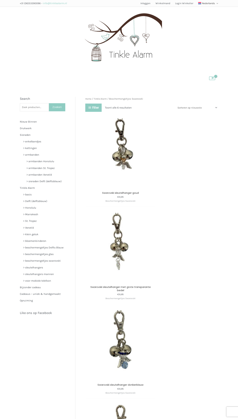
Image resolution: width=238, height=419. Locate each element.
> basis (27, 195)
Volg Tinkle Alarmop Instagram (93, 367)
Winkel (125, 356)
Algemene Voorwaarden (135, 376)
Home (88, 98)
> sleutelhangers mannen (38, 274)
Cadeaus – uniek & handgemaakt (40, 294)
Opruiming (26, 301)
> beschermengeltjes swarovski (42, 261)
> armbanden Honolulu (40, 162)
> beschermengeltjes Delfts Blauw (43, 248)
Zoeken (57, 107)
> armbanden (31, 155)
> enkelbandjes (32, 142)
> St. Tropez (30, 221)
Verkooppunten (130, 361)
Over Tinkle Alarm (149, 356)
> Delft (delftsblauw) (35, 201)
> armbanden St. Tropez (40, 168)
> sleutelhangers (33, 268)
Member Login (130, 371)
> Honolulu (29, 208)
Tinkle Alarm (27, 188)
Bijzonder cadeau (30, 288)
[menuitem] (206, 3)
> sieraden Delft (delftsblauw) (44, 181)
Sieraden (25, 135)
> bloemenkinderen (34, 241)
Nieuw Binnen (28, 122)
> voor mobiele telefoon (37, 281)
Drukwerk (26, 128)
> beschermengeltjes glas (38, 254)
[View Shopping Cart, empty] (211, 78)
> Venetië (28, 228)
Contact (126, 381)
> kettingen (30, 148)
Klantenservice (150, 381)
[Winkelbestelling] (195, 108)
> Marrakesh (30, 215)
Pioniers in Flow (156, 400)
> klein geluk (30, 234)
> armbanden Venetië (39, 175)
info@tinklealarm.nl (56, 3)
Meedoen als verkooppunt (136, 366)
